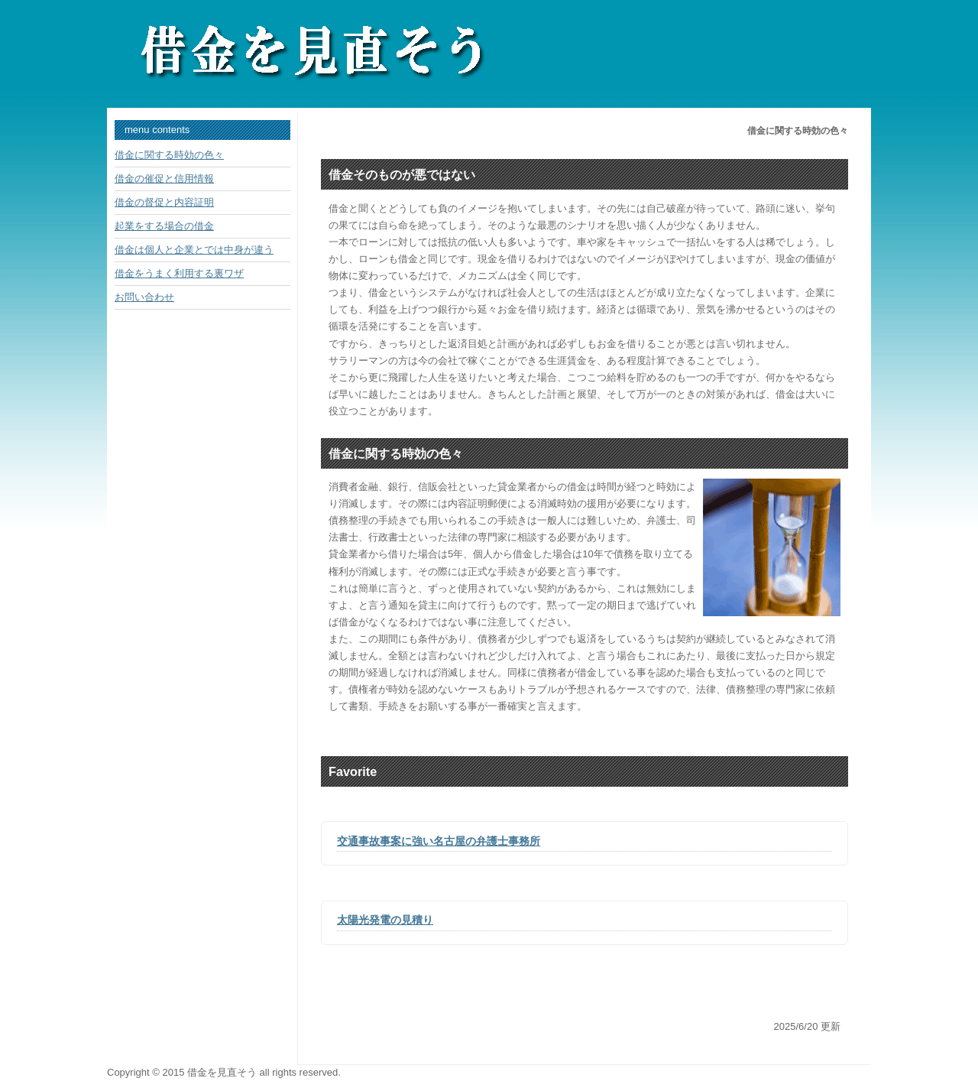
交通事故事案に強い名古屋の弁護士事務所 (438, 841)
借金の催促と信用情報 (164, 178)
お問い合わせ (144, 297)
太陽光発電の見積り (385, 920)
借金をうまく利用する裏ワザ (179, 273)
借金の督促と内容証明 (164, 202)
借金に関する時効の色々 (169, 155)
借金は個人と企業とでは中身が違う (194, 249)
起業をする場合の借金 (164, 226)
